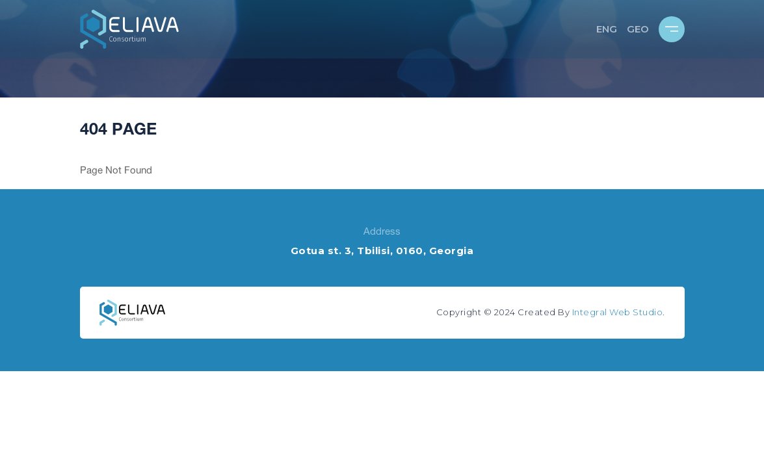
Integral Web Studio (617, 312)
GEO (638, 29)
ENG (606, 29)
